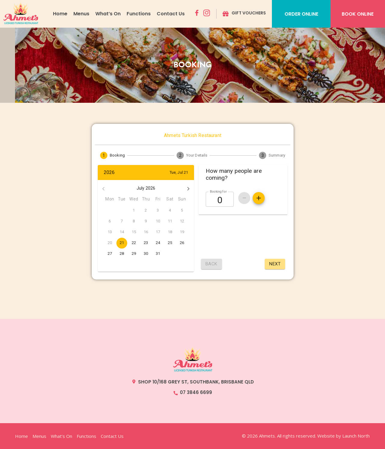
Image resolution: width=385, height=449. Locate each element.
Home (60, 14)
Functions (139, 14)
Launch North (356, 436)
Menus (81, 14)
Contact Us (171, 14)
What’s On (108, 14)
